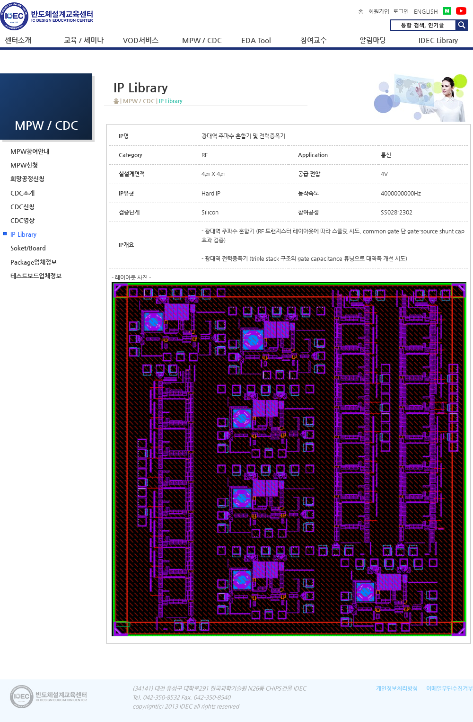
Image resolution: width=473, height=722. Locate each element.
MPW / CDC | (141, 101)
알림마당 (372, 40)
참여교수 (313, 40)
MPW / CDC (202, 40)
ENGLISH (426, 11)
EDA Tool (256, 40)
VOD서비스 (140, 40)
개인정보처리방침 (397, 688)
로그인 (401, 11)
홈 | (118, 101)
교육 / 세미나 (84, 40)
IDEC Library (438, 40)
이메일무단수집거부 (449, 688)
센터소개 (18, 40)
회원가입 (378, 11)
